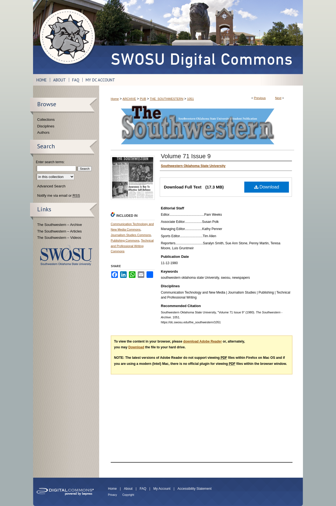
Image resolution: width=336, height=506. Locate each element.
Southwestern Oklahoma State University (66, 255)
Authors (43, 132)
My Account (161, 489)
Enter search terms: (50, 162)
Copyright (128, 494)
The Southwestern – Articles (59, 231)
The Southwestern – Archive (59, 225)
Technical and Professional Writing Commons (132, 246)
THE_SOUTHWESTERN (166, 98)
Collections (46, 119)
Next (278, 98)
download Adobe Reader (202, 341)
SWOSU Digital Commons (201, 37)
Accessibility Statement (195, 489)
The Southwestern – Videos (59, 238)
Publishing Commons (125, 240)
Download (266, 187)
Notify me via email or (58, 195)
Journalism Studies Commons (131, 235)
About (128, 489)
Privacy (112, 494)
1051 (190, 98)
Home (115, 98)
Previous (260, 98)
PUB (143, 98)
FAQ (143, 489)
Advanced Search (51, 186)
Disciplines (45, 126)
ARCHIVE (129, 98)
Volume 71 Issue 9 (186, 156)
